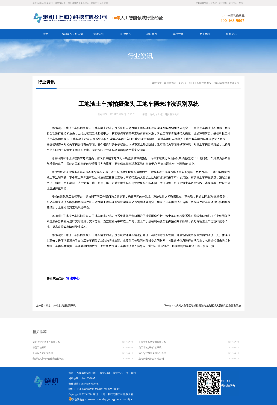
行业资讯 (140, 56)
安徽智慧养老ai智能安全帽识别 (48, 358)
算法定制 (223, 3)
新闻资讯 (231, 34)
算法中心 (233, 3)
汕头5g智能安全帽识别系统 (152, 353)
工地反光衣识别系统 (43, 353)
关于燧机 (204, 34)
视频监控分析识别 (72, 34)
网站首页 (169, 83)
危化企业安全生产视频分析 (46, 342)
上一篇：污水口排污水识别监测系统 (56, 305)
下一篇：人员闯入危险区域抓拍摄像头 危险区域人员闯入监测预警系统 (202, 305)
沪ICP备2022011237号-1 (119, 399)
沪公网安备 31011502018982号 (87, 399)
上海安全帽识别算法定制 (151, 358)
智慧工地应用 (39, 347)
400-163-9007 (232, 20)
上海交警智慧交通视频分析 (152, 342)
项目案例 (151, 34)
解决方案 (178, 34)
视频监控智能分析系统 (206, 3)
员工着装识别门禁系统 (149, 347)
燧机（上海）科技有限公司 (164, 114)
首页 (241, 3)
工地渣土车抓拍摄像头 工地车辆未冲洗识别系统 (213, 83)
